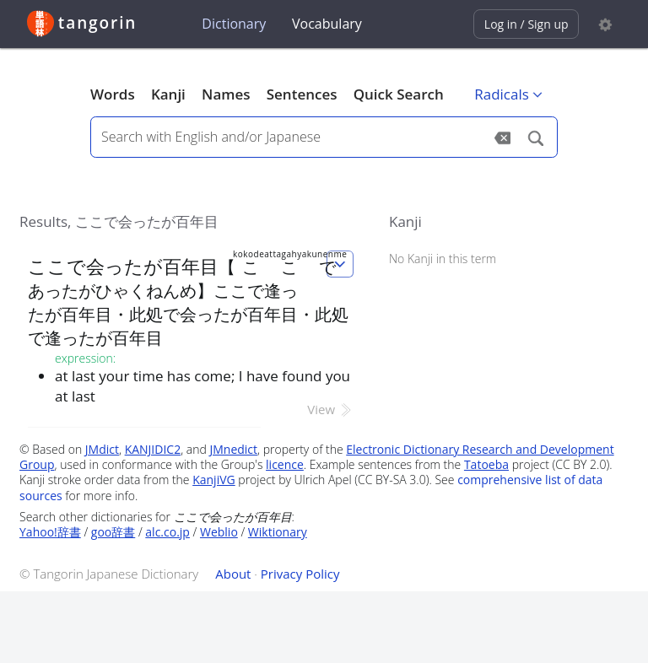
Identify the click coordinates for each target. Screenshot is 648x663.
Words (112, 94)
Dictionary (234, 23)
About (233, 573)
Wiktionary (277, 532)
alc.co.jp (167, 532)
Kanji (168, 94)
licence (285, 464)
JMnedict (233, 449)
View (330, 409)
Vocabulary (327, 23)
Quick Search (399, 94)
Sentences (302, 94)
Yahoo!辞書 (50, 532)
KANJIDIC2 (153, 449)
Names (226, 94)
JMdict (102, 449)
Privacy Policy (300, 573)
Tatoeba (486, 464)
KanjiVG (213, 480)
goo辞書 (113, 532)
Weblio (219, 532)
